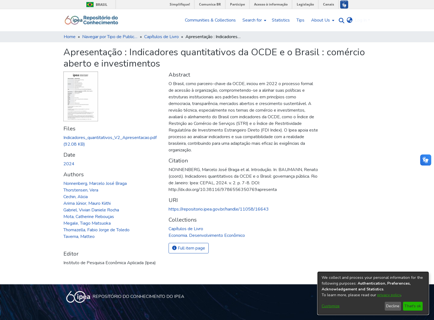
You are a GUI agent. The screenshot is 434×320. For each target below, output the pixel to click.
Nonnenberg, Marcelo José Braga (95, 183)
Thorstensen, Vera (80, 190)
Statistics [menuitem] (281, 20)
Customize (331, 306)
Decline (392, 306)
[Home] (91, 20)
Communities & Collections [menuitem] (210, 20)
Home (70, 37)
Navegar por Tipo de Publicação (110, 37)
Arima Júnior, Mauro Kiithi (87, 203)
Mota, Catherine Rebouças (88, 217)
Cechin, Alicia (75, 197)
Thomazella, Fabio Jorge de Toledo (96, 230)
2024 (68, 164)
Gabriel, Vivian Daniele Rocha (91, 210)
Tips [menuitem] (300, 20)
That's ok (412, 306)
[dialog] (373, 293)
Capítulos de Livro (161, 37)
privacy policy (389, 295)
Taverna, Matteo (79, 237)
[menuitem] (253, 20)
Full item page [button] (188, 248)
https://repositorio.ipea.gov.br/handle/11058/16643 (219, 209)
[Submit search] (340, 20)
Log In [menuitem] (361, 20)
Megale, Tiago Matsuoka (87, 223)
